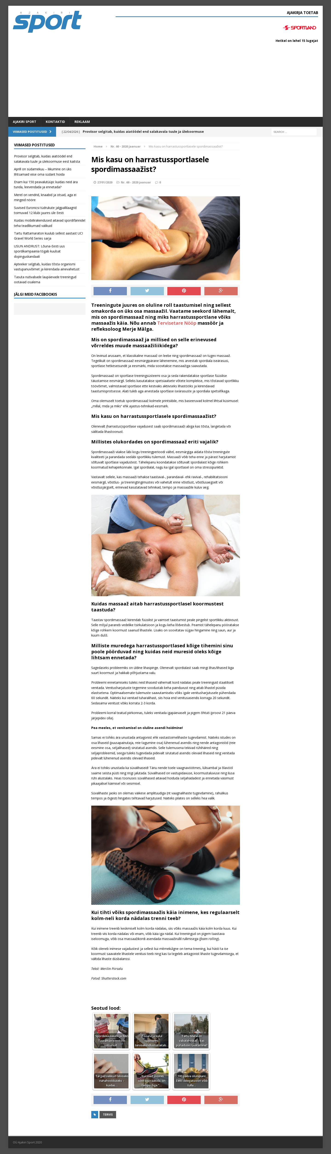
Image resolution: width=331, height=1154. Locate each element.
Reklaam (82, 121)
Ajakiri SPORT (24, 121)
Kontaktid (55, 121)
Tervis (108, 1114)
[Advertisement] (165, 82)
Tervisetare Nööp (176, 323)
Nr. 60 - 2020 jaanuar (136, 182)
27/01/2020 (104, 182)
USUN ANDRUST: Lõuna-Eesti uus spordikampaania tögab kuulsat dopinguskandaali (39, 251)
